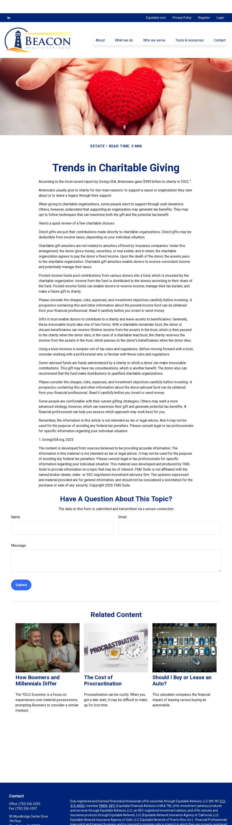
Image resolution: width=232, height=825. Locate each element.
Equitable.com (156, 4)
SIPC (112, 792)
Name (15, 504)
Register (204, 4)
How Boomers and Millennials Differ (37, 667)
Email (122, 504)
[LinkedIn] (9, 4)
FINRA (103, 792)
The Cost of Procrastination (103, 667)
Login (220, 4)
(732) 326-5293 (29, 790)
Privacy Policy (182, 4)
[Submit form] (21, 571)
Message (18, 532)
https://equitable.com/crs (187, 820)
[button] (100, 27)
